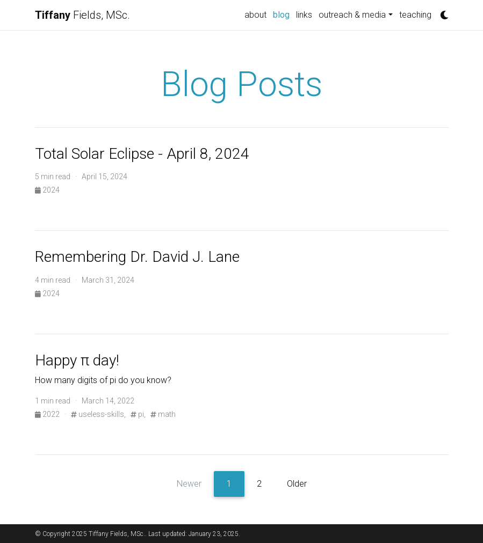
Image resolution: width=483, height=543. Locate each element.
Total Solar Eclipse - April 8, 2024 (142, 154)
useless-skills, (98, 414)
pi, (138, 414)
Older (297, 484)
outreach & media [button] (352, 15)
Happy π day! (77, 360)
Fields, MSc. (82, 15)
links (304, 15)
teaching (415, 15)
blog (283, 14)
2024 (47, 190)
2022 (48, 414)
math (163, 414)
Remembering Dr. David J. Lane (137, 257)
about (255, 15)
